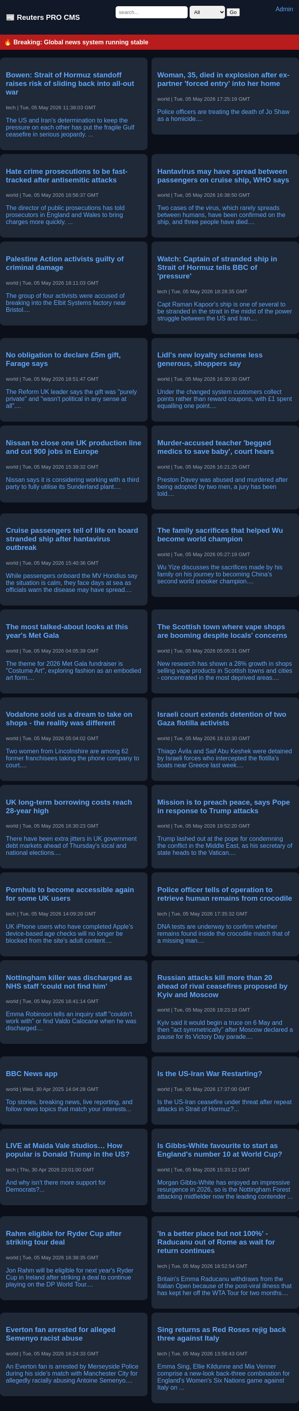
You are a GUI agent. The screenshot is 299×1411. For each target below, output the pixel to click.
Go (233, 12)
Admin (284, 9)
